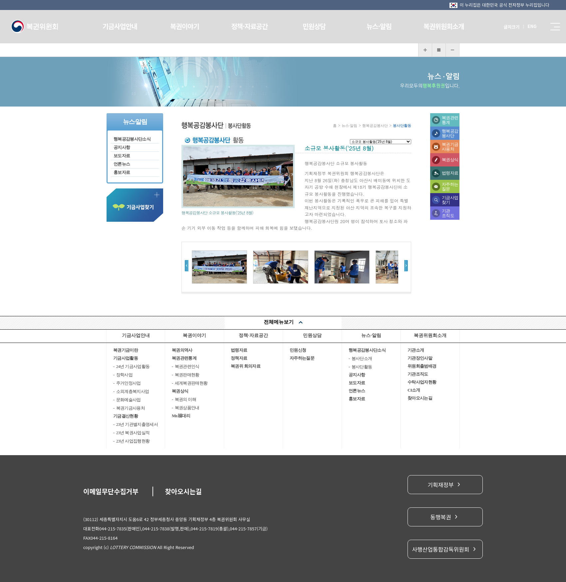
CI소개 (414, 390)
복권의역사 (182, 350)
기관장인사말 (420, 358)
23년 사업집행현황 (133, 440)
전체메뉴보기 (279, 322)
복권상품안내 (187, 407)
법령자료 (450, 172)
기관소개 (416, 350)
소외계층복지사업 (132, 391)
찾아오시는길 (420, 398)
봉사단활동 (362, 366)
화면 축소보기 (452, 50)
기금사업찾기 (450, 200)
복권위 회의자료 (245, 366)
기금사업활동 (125, 358)
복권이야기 (188, 26)
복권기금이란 (125, 350)
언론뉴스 (122, 163)
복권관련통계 (450, 120)
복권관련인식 (187, 366)
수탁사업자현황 (422, 382)
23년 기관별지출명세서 (137, 424)
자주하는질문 (450, 186)
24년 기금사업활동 (133, 366)
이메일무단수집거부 (111, 491)
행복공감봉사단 (450, 133)
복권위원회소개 (438, 26)
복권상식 (450, 159)
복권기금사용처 (450, 146)
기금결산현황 (125, 416)
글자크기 (504, 27)
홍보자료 (122, 172)
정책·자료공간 (250, 26)
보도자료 (122, 155)
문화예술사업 (128, 399)
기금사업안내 (125, 26)
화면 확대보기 (425, 50)
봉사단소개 (362, 358)
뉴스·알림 (375, 26)
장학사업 (124, 374)
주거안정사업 (128, 383)
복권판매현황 (187, 374)
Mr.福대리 (181, 415)
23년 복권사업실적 (133, 432)
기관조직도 (448, 213)
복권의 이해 (185, 399)
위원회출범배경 (422, 366)
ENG (524, 26)
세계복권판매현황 (191, 383)
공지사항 (122, 147)
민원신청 (298, 350)
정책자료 (239, 358)
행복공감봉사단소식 (132, 139)
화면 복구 (438, 50)
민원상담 (313, 26)
